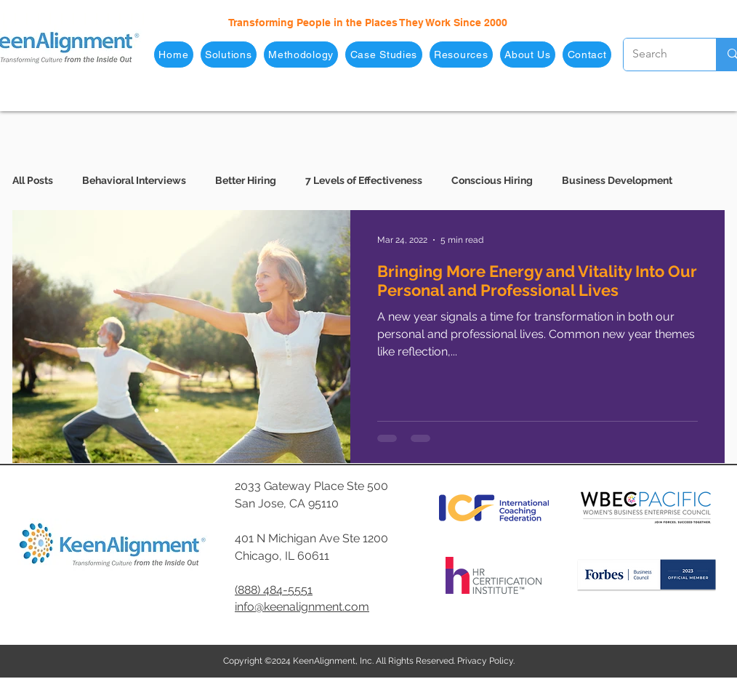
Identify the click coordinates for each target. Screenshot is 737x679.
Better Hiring (245, 180)
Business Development (617, 180)
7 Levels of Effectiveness (363, 180)
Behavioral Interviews (134, 180)
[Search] (658, 55)
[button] (228, 54)
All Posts (32, 180)
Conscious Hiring (492, 180)
